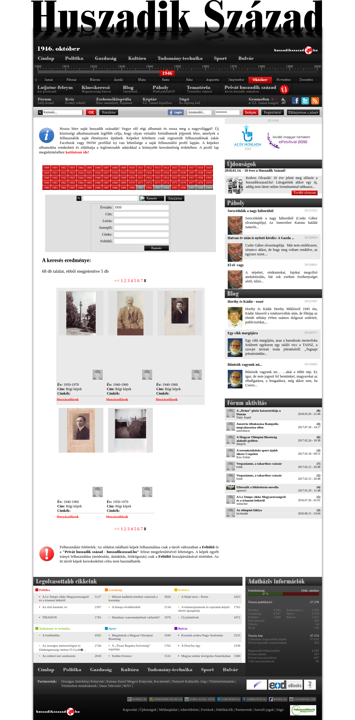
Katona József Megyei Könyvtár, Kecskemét (137, 681)
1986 (98, 187)
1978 (200, 182)
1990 (132, 187)
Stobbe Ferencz (122, 656)
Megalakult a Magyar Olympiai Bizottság (131, 636)
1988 (115, 187)
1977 (192, 182)
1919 (209, 167)
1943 (72, 177)
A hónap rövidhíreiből (126, 607)
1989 (123, 187)
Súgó (280, 710)
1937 (192, 172)
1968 (115, 182)
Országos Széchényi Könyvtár (82, 681)
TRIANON (49, 617)
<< (117, 280)
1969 (123, 182)
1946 (98, 177)
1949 (123, 177)
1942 (64, 177)
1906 (98, 167)
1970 (132, 182)
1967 (106, 182)
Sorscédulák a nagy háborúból (251, 211)
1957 (192, 177)
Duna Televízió (110, 686)
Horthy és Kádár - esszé (246, 301)
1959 (209, 177)
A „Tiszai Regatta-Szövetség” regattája (130, 647)
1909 (123, 167)
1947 (106, 177)
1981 (55, 187)
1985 (89, 187)
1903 (72, 167)
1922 (64, 172)
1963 (72, 182)
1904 (81, 167)
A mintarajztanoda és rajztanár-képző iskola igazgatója (204, 608)
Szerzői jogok (264, 710)
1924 (81, 172)
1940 (46, 177)
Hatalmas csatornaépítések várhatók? (136, 617)
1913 (158, 167)
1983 (72, 187)
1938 (200, 172)
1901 (55, 167)
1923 (72, 172)
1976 (183, 182)
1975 (175, 182)
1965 (89, 182)
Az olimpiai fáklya (249, 510)
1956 (183, 177)
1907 (106, 167)
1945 (89, 177)
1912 (149, 167)
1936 (183, 172)
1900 (46, 167)
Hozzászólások (68, 400)
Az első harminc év (54, 607)
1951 (140, 177)
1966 (98, 182)
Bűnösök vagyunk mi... (245, 365)
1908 (115, 167)
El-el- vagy (236, 265)
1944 (81, 177)
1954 (166, 177)
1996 (183, 187)
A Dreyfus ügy (191, 645)
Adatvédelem (189, 710)
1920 (46, 172)
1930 (132, 172)
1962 (64, 182)
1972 (149, 182)
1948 (115, 177)
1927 (106, 172)
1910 (132, 167)
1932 (149, 172)
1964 (81, 182)
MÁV (127, 686)
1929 (123, 172)
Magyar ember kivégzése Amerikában (206, 656)
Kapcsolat (130, 710)
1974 (166, 182)
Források (207, 710)
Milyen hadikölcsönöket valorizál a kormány (133, 598)
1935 (175, 172)
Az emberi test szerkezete (59, 656)
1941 (55, 177)
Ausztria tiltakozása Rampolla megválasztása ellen (257, 425)
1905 (89, 167)
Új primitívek (190, 617)
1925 (89, 172)
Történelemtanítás (222, 681)
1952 (149, 177)
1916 (183, 167)
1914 (166, 167)
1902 (64, 167)
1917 (192, 167)
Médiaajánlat (168, 710)
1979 (209, 182)
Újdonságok (147, 710)
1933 (158, 172)
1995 (175, 187)
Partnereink (243, 710)
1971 (140, 182)
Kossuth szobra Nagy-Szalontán (202, 635)
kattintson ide (76, 152)
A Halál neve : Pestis (195, 596)
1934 (166, 172)
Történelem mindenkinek (79, 686)
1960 (46, 182)
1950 (132, 177)
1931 (140, 172)
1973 (158, 182)
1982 (64, 187)
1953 (158, 177)
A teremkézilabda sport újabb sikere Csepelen (257, 452)
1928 (115, 172)
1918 (200, 167)
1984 (81, 187)
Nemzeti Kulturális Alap (189, 681)
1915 (175, 167)
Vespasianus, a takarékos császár (259, 463)
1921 (55, 172)
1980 (46, 187)
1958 (200, 177)
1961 (55, 182)
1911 (140, 167)
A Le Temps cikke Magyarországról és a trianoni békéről (261, 498)
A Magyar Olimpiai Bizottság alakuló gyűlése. (257, 438)
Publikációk (224, 710)
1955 (175, 177)
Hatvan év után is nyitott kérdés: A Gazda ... (261, 238)
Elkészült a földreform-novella (258, 487)
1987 (106, 187)
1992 (149, 187)
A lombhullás (51, 635)
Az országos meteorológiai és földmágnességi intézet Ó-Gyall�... (62, 647)
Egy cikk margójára (243, 333)
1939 (209, 172)
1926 (98, 172)
